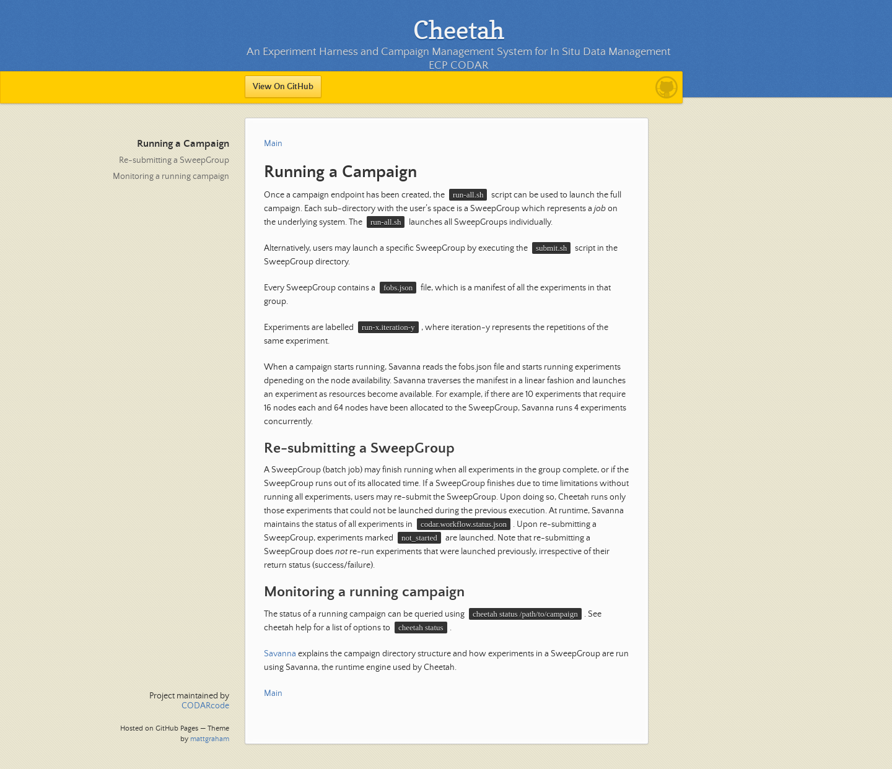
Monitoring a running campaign (171, 176)
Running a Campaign (183, 144)
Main (273, 144)
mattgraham (209, 739)
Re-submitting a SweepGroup (174, 160)
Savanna (280, 654)
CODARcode (205, 706)
